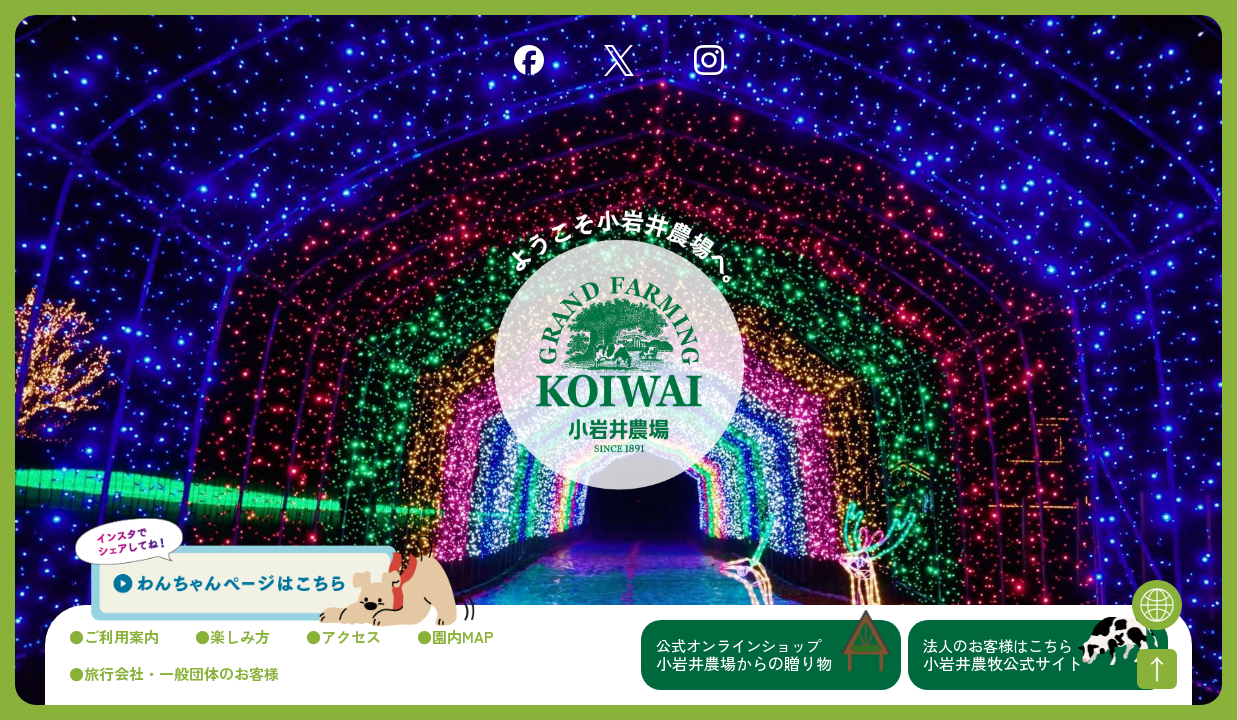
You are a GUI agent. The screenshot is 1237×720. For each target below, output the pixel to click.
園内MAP (463, 636)
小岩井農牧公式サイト (1045, 655)
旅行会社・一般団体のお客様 (181, 673)
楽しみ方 (240, 636)
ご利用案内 (121, 636)
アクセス (351, 636)
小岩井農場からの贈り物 (778, 655)
